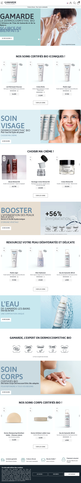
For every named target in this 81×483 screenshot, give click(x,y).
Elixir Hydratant (8, 87)
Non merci (56, 474)
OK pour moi (71, 474)
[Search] (74, 3)
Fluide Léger (35, 273)
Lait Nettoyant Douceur (35, 87)
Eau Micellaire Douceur (8, 182)
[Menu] (2, 3)
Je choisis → (40, 474)
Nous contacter (50, 461)
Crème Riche (61, 87)
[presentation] (3, 70)
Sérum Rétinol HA (34, 182)
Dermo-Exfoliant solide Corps (61, 433)
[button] (40, 103)
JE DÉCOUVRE (7, 38)
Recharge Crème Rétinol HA (61, 182)
